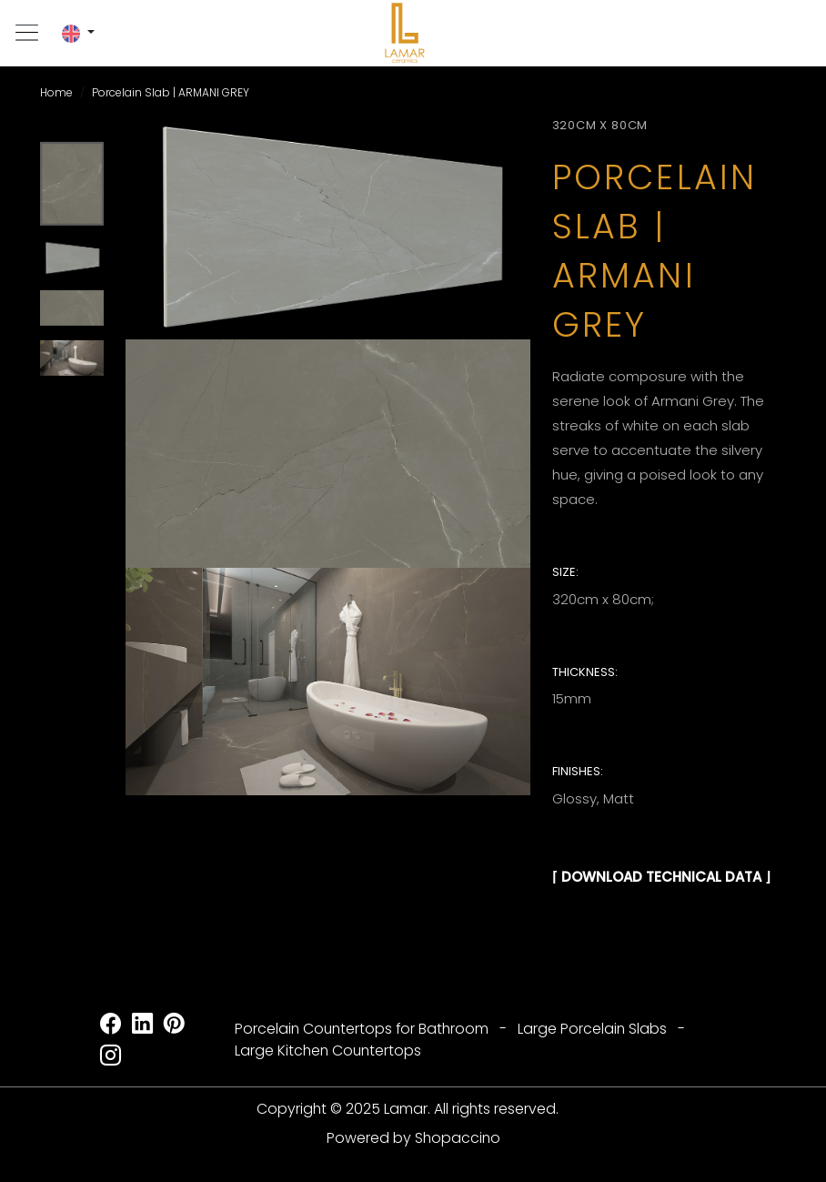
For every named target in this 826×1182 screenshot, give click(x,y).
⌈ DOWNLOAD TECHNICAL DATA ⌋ (661, 876)
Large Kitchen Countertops (328, 1050)
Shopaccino (457, 1137)
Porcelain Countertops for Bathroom (362, 1028)
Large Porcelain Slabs (592, 1028)
